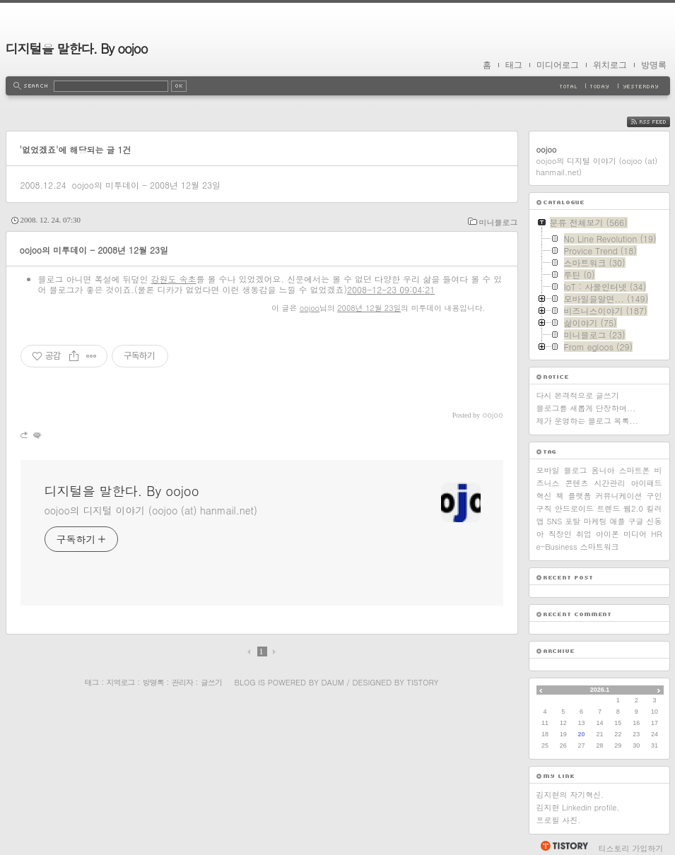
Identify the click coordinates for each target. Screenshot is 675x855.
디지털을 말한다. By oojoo (77, 48)
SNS (555, 521)
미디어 (635, 534)
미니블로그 (498, 222)
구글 (635, 521)
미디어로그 (557, 65)
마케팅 (594, 521)
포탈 (572, 521)
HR (656, 534)
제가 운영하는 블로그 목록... (587, 420)
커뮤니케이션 (619, 495)
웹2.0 (633, 508)
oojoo (309, 307)
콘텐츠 (577, 483)
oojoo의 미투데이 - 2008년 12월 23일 (146, 185)
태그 (513, 65)
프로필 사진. (558, 820)
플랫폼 (580, 495)
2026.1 (600, 689)
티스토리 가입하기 (631, 848)
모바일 (548, 470)
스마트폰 (634, 470)
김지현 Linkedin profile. (578, 807)
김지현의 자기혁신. (570, 794)
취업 (584, 534)
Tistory (423, 682)
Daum (332, 682)
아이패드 (646, 483)
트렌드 (609, 508)
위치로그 (610, 65)
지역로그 (121, 682)
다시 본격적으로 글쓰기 (577, 395)
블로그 (575, 470)
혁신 (544, 495)
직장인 (560, 534)
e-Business (556, 546)
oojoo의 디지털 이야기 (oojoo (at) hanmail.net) (151, 510)
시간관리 (610, 483)
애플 (617, 521)
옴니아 (603, 470)
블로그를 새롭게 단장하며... (586, 408)
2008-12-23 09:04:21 (391, 289)
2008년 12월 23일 (369, 307)
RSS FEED (659, 122)
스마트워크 (599, 546)
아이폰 (607, 534)
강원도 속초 (173, 279)
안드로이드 (574, 508)
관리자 (182, 682)
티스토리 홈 (563, 846)
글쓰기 (211, 682)
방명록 (654, 65)
